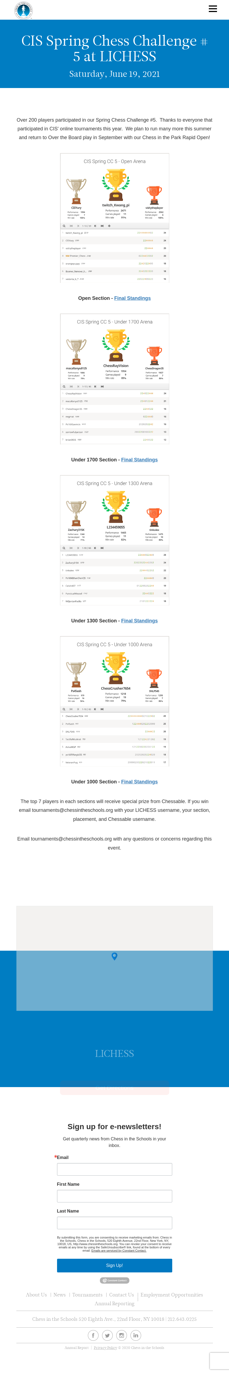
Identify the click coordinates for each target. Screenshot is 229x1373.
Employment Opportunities (172, 1294)
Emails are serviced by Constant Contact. (119, 1250)
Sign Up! (114, 1265)
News (59, 1294)
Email (63, 1157)
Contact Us (121, 1294)
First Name (68, 1184)
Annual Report (77, 1347)
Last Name (68, 1211)
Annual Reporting (115, 1303)
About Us (36, 1294)
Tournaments (87, 1294)
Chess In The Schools (23, 10)
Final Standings (132, 298)
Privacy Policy (105, 1347)
